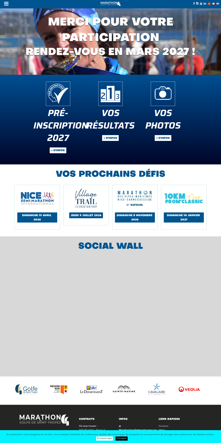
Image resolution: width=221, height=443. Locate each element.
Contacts (163, 426)
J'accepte (121, 439)
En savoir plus (104, 439)
